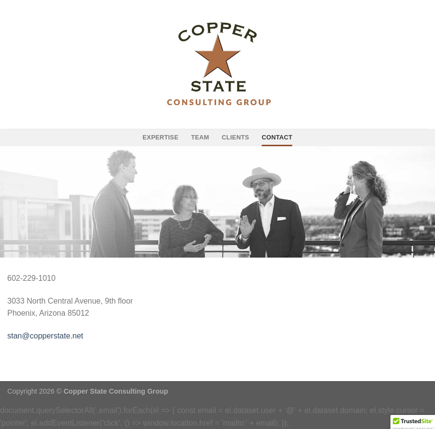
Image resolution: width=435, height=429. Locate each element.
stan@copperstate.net (45, 336)
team (200, 137)
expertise (160, 137)
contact (277, 137)
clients (235, 137)
